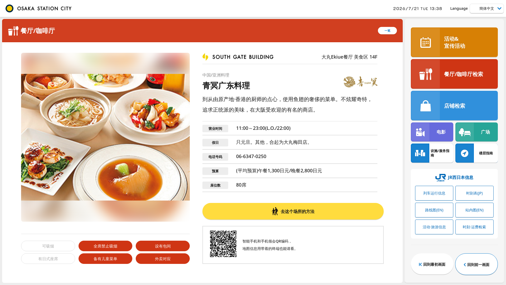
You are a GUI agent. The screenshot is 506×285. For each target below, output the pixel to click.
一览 (387, 30)
